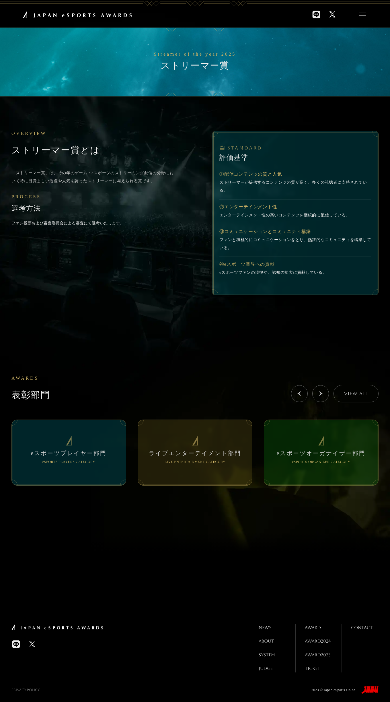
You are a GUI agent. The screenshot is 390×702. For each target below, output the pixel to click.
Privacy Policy (25, 687)
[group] (68, 453)
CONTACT (362, 627)
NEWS (265, 627)
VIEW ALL (356, 393)
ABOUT (266, 640)
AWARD (313, 627)
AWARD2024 (318, 640)
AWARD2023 (318, 652)
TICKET (313, 665)
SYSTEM (267, 652)
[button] (299, 393)
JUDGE (265, 665)
